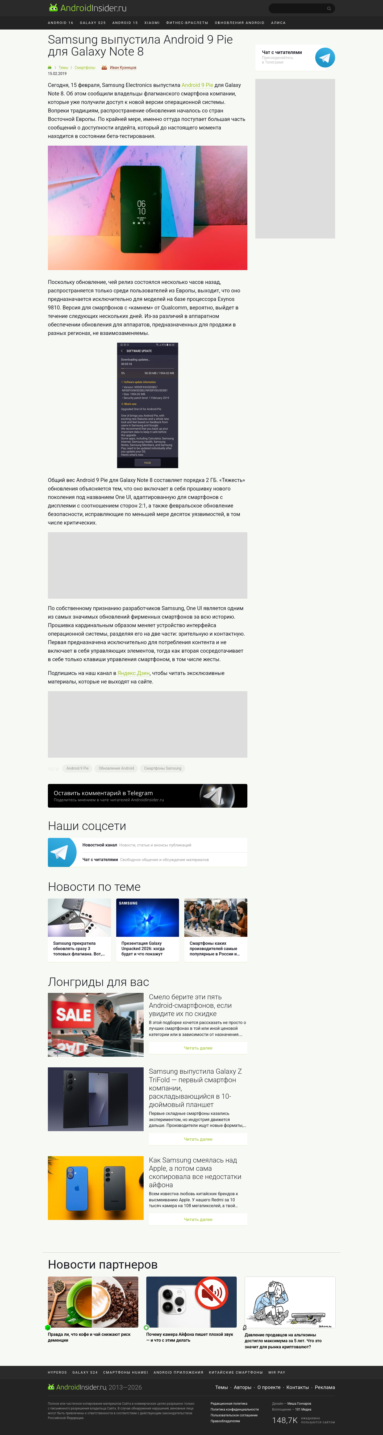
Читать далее (198, 1048)
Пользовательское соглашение (234, 1415)
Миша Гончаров (299, 1403)
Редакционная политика (229, 1403)
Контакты (297, 1387)
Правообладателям (225, 1421)
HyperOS (57, 1372)
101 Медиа (303, 1409)
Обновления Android (240, 23)
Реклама (325, 1387)
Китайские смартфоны (236, 1372)
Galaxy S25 (93, 23)
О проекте (269, 1387)
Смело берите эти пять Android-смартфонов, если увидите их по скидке (190, 1005)
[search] (302, 8)
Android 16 (61, 23)
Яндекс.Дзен (134, 673)
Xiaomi (152, 23)
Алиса (278, 23)
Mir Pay (276, 1372)
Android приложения (179, 1372)
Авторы (243, 1387)
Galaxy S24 (85, 1372)
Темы (221, 1387)
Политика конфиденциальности (235, 1409)
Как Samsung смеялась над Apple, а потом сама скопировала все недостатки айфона (195, 1172)
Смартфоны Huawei (125, 1372)
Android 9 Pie (197, 85)
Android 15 (125, 23)
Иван (123, 67)
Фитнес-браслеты (187, 23)
